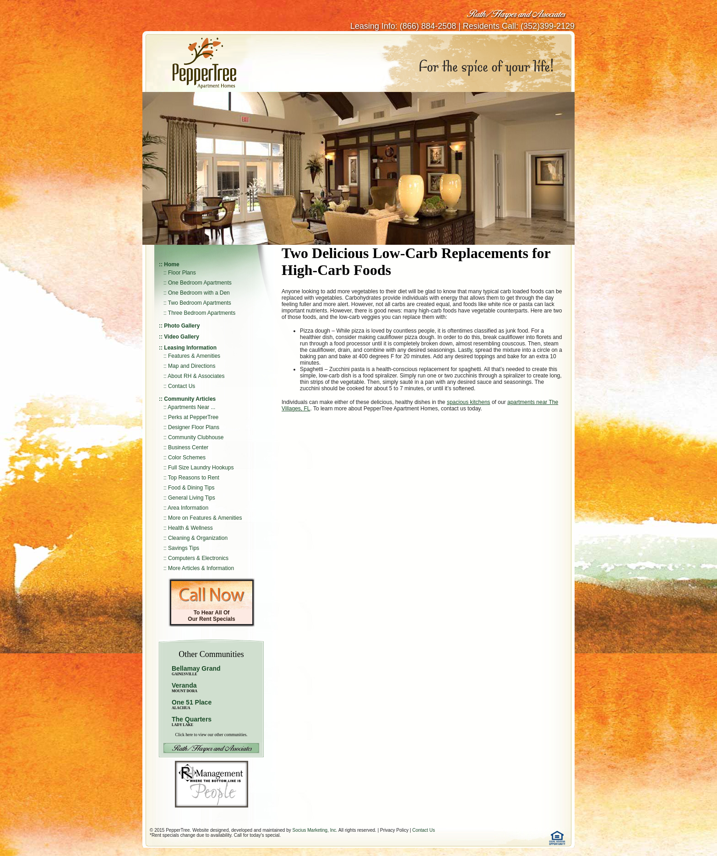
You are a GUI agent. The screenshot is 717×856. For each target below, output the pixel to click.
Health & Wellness (190, 528)
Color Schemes (187, 457)
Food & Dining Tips (191, 488)
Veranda (184, 687)
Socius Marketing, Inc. (314, 830)
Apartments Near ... (191, 407)
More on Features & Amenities (205, 518)
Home (171, 264)
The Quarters (192, 719)
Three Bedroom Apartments (201, 313)
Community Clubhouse (195, 437)
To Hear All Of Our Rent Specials (211, 615)
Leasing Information (190, 348)
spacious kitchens (468, 402)
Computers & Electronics (198, 558)
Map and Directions (191, 366)
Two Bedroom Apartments (199, 303)
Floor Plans (182, 272)
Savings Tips (183, 548)
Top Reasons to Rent (193, 477)
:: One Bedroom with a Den (196, 293)
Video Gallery (181, 337)
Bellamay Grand (196, 670)
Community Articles (190, 399)
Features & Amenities (194, 356)
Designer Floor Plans (193, 427)
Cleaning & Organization (198, 538)
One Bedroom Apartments (200, 283)
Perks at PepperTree (193, 417)
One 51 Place (192, 702)
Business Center (188, 447)
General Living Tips (191, 498)
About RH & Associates (196, 376)
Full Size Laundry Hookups (201, 467)
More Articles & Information (201, 568)
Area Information (188, 508)
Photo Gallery (182, 326)
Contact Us (181, 386)
